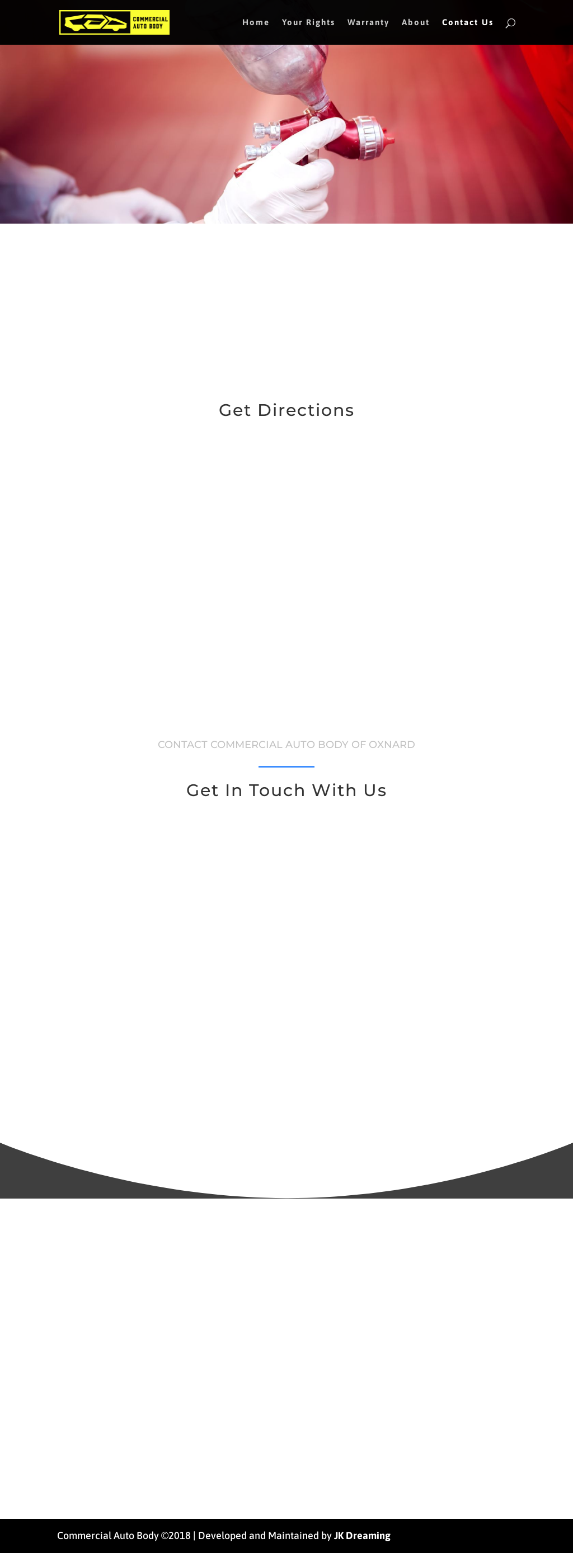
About (416, 22)
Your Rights (308, 22)
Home (256, 22)
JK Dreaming (362, 1535)
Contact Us (468, 22)
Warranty (368, 22)
